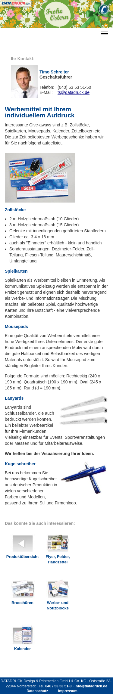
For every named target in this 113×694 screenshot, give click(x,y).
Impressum (67, 691)
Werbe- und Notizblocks (58, 592)
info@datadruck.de (91, 686)
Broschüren (23, 590)
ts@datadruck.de (73, 92)
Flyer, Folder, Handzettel (58, 546)
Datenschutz (37, 691)
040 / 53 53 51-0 (58, 686)
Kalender (23, 636)
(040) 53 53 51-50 (74, 87)
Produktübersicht (22, 544)
